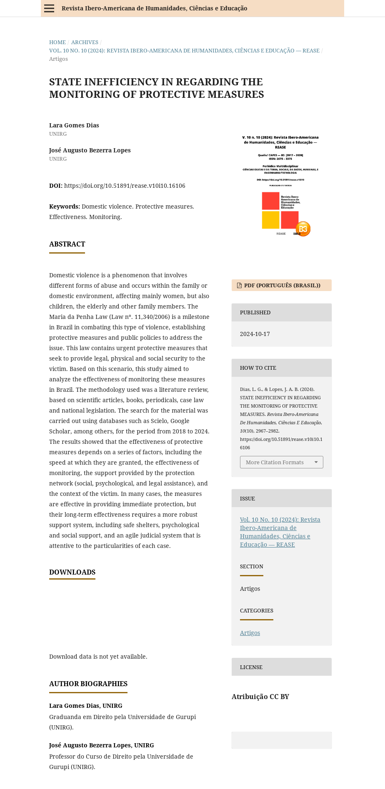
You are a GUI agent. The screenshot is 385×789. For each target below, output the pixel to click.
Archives (84, 42)
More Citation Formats (275, 462)
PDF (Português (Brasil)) (281, 285)
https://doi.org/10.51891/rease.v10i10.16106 (124, 185)
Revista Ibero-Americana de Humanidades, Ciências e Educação (155, 8)
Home (57, 42)
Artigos (250, 633)
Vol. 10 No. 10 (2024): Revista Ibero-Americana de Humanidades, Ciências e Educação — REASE (184, 50)
